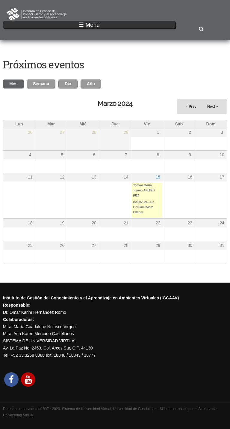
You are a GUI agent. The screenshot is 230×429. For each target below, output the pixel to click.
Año (91, 83)
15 (158, 177)
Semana (41, 83)
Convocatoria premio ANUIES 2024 (144, 190)
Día (68, 83)
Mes (16, 83)
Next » (212, 106)
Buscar (201, 29)
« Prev (191, 106)
